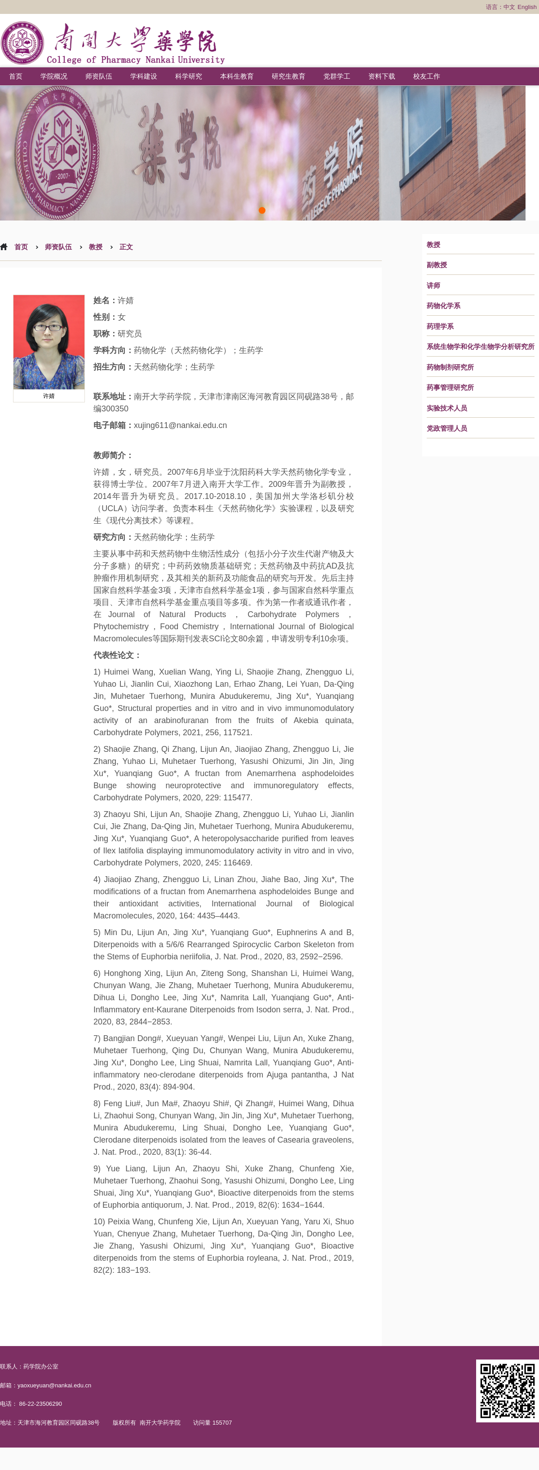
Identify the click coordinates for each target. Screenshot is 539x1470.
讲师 (433, 285)
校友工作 (426, 76)
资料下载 (381, 76)
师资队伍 (98, 76)
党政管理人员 (447, 428)
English (527, 7)
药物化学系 (443, 305)
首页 (15, 76)
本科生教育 (237, 76)
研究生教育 (288, 76)
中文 (509, 7)
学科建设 (143, 76)
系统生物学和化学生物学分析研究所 (481, 346)
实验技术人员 (447, 408)
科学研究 (188, 76)
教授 (433, 244)
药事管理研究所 (450, 387)
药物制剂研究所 (450, 367)
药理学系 (440, 326)
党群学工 (336, 76)
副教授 (437, 265)
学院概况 (53, 76)
